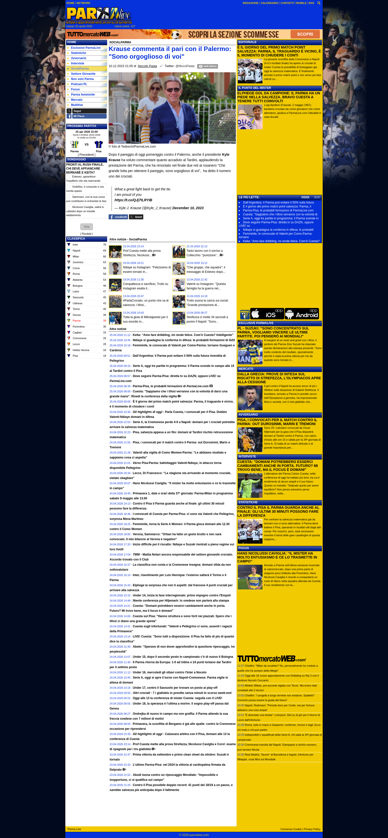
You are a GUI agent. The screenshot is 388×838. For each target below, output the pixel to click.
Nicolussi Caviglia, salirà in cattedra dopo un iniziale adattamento (85, 211)
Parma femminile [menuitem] (81, 94)
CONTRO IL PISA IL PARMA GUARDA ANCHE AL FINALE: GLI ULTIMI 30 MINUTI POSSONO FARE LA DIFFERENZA (278, 511)
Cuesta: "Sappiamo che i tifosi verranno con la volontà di (280, 214)
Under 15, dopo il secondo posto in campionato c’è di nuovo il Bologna (183, 657)
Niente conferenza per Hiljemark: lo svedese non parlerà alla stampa (181, 600)
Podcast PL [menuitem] (77, 84)
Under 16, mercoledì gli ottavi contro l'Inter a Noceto (170, 672)
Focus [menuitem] (73, 89)
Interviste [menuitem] (75, 63)
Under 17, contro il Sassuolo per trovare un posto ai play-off (175, 687)
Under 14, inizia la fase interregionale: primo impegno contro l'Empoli (182, 595)
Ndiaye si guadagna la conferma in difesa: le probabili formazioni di (184, 340)
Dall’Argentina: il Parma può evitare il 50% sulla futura (278, 202)
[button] (86, 227)
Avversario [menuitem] (76, 58)
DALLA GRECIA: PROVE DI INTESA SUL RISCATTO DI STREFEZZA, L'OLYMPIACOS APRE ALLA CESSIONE (279, 378)
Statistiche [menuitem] (76, 53)
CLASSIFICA (76, 238)
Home (71, 42)
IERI (317, 197)
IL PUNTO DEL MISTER (255, 88)
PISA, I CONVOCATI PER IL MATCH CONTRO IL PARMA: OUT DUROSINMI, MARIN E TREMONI (277, 422)
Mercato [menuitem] (74, 100)
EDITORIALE (247, 42)
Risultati (86, 233)
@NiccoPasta (184, 66)
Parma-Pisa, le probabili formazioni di (171, 386)
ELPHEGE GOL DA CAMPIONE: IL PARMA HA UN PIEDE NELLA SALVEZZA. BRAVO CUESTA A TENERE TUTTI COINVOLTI (278, 97)
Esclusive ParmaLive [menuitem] (83, 48)
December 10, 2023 (188, 208)
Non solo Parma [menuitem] (80, 79)
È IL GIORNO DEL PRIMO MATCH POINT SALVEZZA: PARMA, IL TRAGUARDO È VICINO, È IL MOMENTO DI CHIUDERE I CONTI (279, 51)
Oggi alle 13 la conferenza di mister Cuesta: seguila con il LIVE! (177, 698)
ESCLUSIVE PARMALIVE (256, 323)
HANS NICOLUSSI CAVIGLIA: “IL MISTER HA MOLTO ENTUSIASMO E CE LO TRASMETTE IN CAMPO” (277, 557)
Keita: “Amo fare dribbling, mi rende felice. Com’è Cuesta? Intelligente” (183, 335)
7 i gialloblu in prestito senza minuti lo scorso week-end (182, 693)
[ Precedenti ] (87, 154)
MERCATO (246, 369)
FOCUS (244, 548)
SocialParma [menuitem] (78, 68)
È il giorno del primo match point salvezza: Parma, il (277, 206)
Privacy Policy (312, 829)
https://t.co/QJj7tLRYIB (133, 200)
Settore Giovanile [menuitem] (81, 74)
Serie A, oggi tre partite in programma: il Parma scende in (280, 218)
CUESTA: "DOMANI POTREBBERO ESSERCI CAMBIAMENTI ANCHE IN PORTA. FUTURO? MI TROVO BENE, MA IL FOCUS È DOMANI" (277, 466)
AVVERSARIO (248, 414)
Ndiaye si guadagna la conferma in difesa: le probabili (278, 229)
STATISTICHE (248, 502)
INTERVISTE (247, 456)
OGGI (305, 197)
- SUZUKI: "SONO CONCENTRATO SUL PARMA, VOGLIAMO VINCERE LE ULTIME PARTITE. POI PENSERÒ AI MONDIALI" (273, 332)
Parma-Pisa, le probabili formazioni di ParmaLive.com (278, 210)
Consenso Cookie (291, 829)
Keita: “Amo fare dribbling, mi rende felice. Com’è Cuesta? (281, 241)
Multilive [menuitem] (75, 105)
